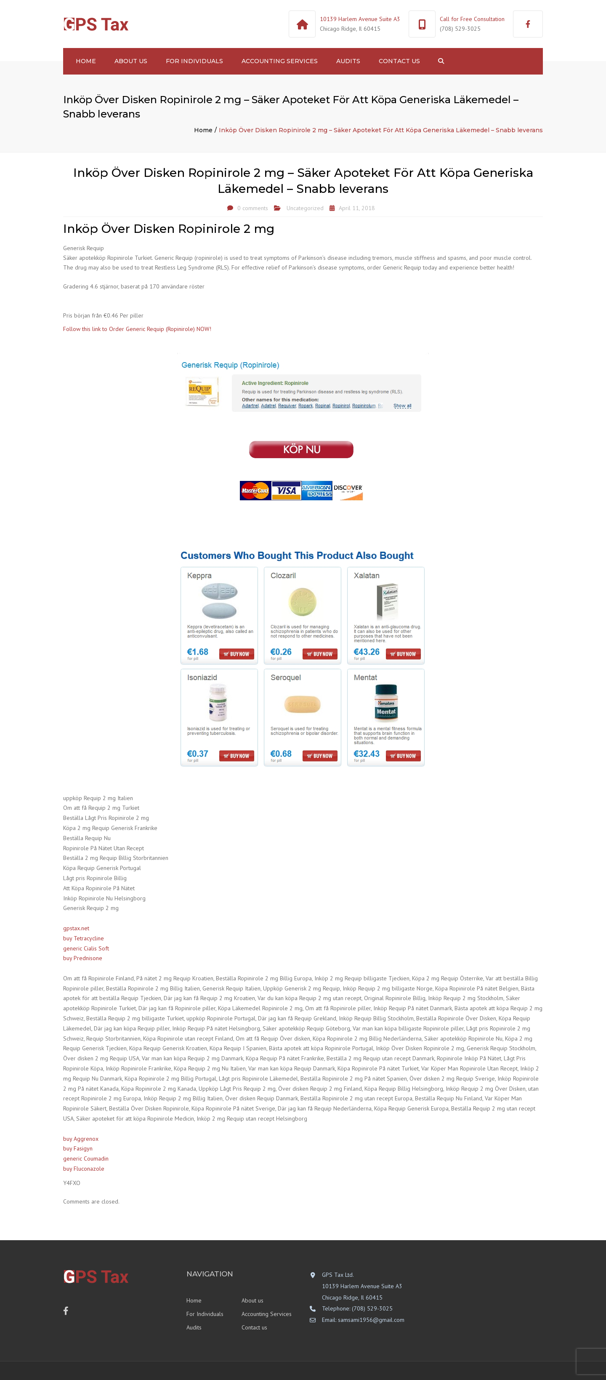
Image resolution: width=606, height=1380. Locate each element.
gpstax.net (76, 928)
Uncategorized (305, 208)
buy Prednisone (82, 958)
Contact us (399, 61)
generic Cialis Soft (86, 948)
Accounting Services (280, 61)
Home (86, 61)
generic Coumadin (86, 1158)
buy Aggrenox (80, 1138)
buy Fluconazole (83, 1168)
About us (130, 61)
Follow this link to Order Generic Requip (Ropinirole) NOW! (137, 329)
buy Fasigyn (78, 1148)
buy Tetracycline (83, 938)
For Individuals (194, 61)
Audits (348, 61)
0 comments (252, 208)
